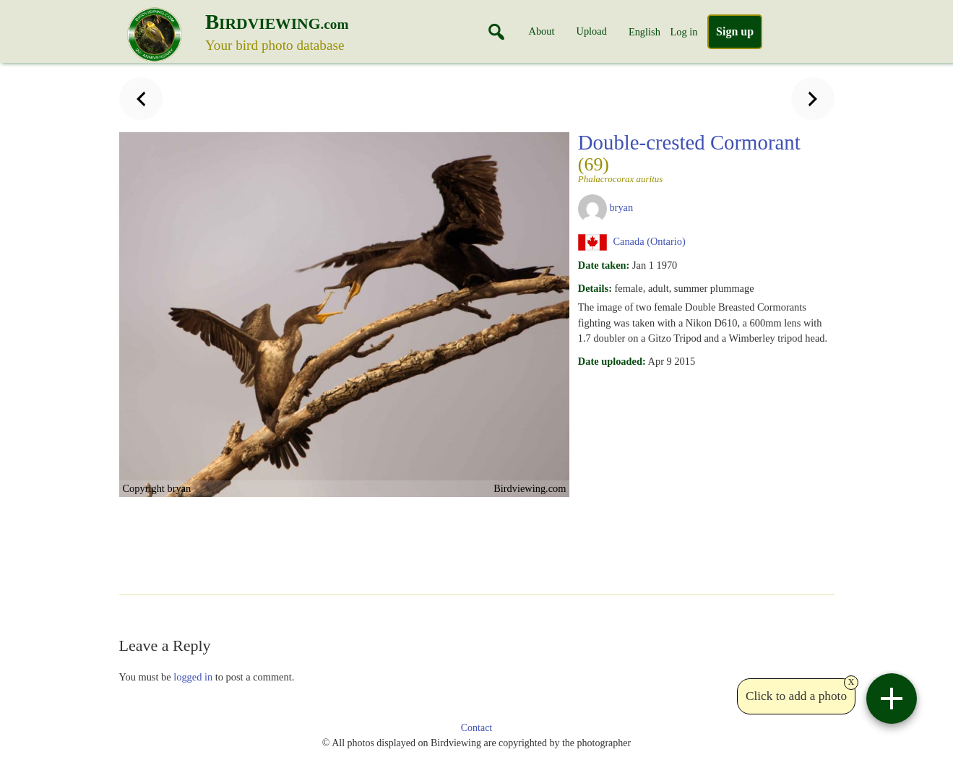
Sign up (735, 31)
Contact (477, 727)
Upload (592, 31)
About (542, 31)
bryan (621, 207)
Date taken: (604, 265)
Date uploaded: (612, 361)
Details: (595, 288)
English (644, 32)
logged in (192, 677)
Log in (683, 32)
